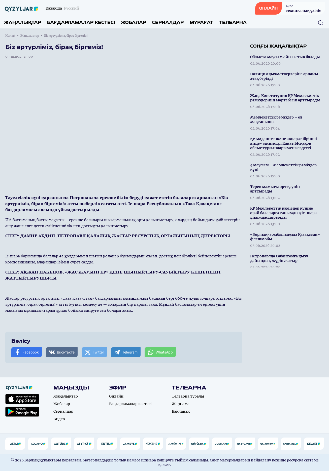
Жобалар (133, 22)
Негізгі (10, 35)
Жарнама (180, 404)
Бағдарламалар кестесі (81, 22)
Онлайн (116, 396)
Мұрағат (201, 22)
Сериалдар (168, 22)
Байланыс (181, 411)
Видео (59, 419)
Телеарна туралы (188, 396)
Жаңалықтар (22, 22)
